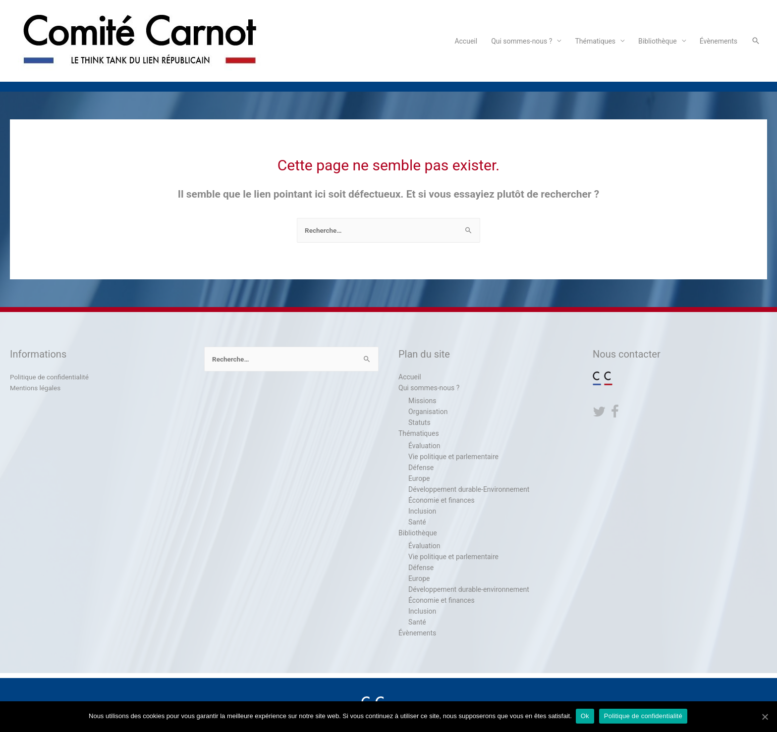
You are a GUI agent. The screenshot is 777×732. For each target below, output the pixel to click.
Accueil (465, 41)
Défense (421, 467)
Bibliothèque (657, 41)
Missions (422, 401)
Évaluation (424, 446)
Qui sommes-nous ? (521, 41)
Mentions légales (36, 388)
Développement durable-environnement (468, 589)
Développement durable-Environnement (468, 489)
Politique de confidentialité (51, 377)
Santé (417, 522)
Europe (419, 478)
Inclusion (422, 511)
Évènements (718, 41)
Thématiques (595, 41)
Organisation (427, 412)
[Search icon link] (755, 40)
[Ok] (765, 717)
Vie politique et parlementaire (453, 457)
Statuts (419, 422)
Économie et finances (441, 500)
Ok (586, 716)
